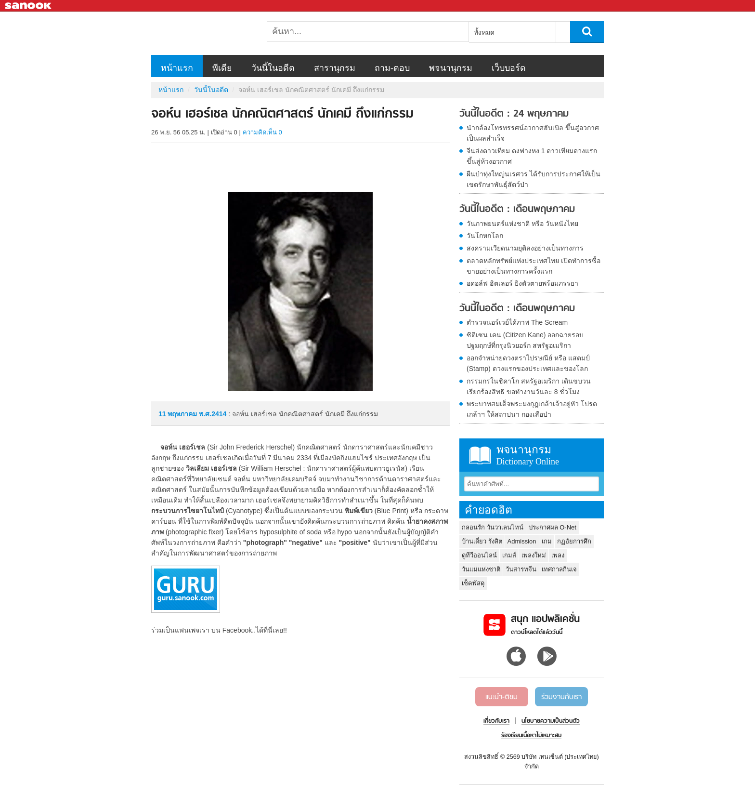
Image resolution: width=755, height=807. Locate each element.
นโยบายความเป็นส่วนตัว (550, 721)
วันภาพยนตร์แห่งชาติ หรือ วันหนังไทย (522, 223)
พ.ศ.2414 (212, 414)
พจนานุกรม (450, 68)
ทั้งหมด (484, 32)
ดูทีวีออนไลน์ (479, 555)
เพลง (557, 555)
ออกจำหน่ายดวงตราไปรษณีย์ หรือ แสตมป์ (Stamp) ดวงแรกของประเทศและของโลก (528, 363)
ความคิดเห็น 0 (262, 132)
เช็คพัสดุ (473, 583)
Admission (522, 541)
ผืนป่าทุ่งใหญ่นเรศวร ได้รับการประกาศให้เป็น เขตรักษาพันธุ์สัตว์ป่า (533, 179)
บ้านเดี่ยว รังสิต (482, 541)
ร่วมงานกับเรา (561, 697)
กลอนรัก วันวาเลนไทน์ (492, 527)
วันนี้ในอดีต (273, 68)
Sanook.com (29, 6)
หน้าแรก (177, 68)
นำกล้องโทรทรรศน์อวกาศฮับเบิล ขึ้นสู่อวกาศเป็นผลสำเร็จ (533, 133)
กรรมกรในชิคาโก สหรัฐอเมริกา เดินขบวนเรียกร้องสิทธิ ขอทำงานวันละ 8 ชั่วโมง (529, 386)
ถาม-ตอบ (392, 68)
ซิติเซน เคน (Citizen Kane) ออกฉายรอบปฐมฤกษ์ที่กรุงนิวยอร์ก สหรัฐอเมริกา (525, 340)
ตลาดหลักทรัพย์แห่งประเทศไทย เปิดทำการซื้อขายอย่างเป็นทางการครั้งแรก (533, 266)
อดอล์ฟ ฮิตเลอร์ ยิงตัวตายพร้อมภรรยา (522, 283)
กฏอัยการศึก (574, 541)
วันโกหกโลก (485, 235)
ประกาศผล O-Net (552, 527)
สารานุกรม (334, 68)
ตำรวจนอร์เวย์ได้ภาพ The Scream (517, 322)
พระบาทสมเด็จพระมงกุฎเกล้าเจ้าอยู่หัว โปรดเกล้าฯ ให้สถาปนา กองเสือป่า (532, 409)
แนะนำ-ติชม (501, 697)
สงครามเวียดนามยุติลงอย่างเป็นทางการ (525, 248)
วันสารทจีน (521, 569)
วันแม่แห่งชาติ (481, 569)
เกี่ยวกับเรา (496, 721)
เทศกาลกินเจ (559, 569)
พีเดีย (222, 68)
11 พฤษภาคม (178, 414)
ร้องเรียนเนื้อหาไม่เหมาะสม (531, 736)
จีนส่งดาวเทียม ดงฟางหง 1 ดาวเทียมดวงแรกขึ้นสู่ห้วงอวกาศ (532, 156)
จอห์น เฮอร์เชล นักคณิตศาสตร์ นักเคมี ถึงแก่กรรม (201, 33)
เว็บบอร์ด (509, 68)
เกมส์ (509, 555)
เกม (547, 541)
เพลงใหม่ (533, 555)
